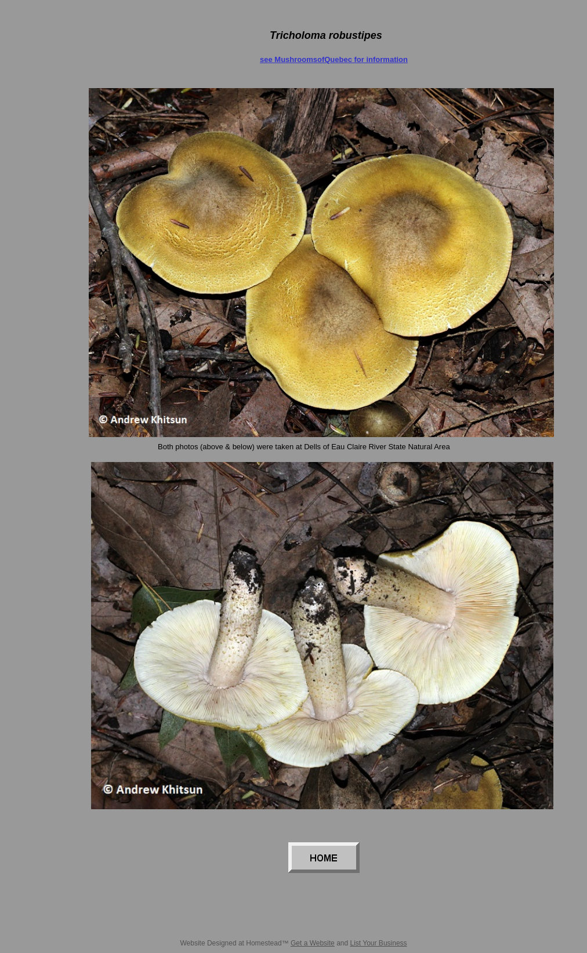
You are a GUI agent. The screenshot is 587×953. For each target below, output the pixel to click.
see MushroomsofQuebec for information (334, 59)
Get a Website (313, 943)
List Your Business (378, 943)
